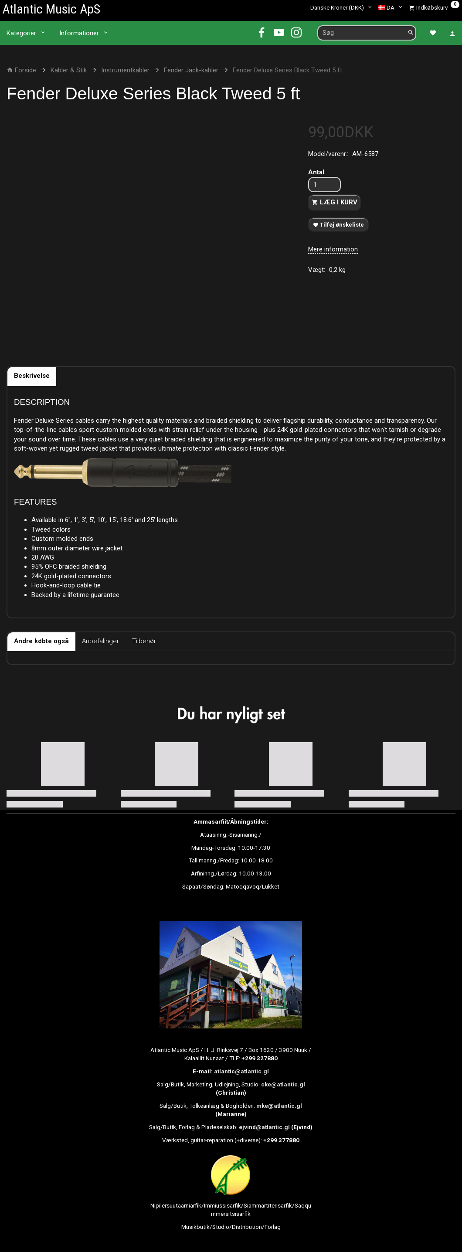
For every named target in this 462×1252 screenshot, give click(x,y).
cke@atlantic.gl (283, 1084)
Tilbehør (144, 641)
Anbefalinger (100, 641)
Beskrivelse (32, 376)
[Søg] (411, 32)
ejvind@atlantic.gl (264, 1126)
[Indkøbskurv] (434, 7)
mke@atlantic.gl (279, 1105)
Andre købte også (41, 641)
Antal (316, 172)
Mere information (333, 249)
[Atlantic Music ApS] (51, 9)
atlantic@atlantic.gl (241, 1071)
